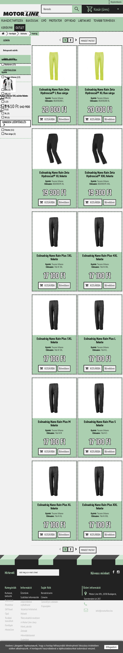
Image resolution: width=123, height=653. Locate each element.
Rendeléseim (46, 593)
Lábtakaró (84, 21)
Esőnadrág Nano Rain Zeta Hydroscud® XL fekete (54, 174)
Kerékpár (7, 28)
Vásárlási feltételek (28, 609)
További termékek (104, 21)
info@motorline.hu (104, 610)
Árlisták (23, 630)
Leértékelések (9, 155)
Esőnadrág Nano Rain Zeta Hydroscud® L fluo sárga (54, 91)
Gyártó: (48, 98)
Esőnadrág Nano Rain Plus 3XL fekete (54, 257)
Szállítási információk (29, 597)
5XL (8, 97)
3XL (8, 89)
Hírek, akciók (9, 145)
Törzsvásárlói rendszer (30, 617)
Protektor (55, 21)
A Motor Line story (28, 622)
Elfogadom (111, 647)
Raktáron (10, 64)
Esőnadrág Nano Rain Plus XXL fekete (99, 506)
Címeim (44, 597)
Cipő (43, 21)
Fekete (9, 129)
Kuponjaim (45, 605)
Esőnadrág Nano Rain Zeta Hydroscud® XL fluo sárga (100, 91)
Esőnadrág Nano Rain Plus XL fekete (54, 506)
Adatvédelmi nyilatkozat (26, 603)
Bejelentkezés (116, 1)
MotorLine (9, 629)
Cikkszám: (49, 101)
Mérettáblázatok (27, 635)
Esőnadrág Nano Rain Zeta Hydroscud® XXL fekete (100, 174)
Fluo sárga (10, 133)
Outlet (20, 28)
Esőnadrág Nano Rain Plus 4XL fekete (99, 257)
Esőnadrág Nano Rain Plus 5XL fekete (54, 340)
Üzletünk (24, 593)
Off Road (70, 21)
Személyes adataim (49, 601)
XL (7, 113)
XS (7, 117)
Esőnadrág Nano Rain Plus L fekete (100, 340)
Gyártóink (24, 639)
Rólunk (23, 613)
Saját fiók (46, 587)
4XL (8, 93)
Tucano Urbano (12, 77)
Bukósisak (32, 21)
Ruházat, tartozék (12, 21)
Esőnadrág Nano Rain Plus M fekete (54, 423)
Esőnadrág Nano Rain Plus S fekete (100, 423)
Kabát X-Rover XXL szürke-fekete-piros (14, 182)
